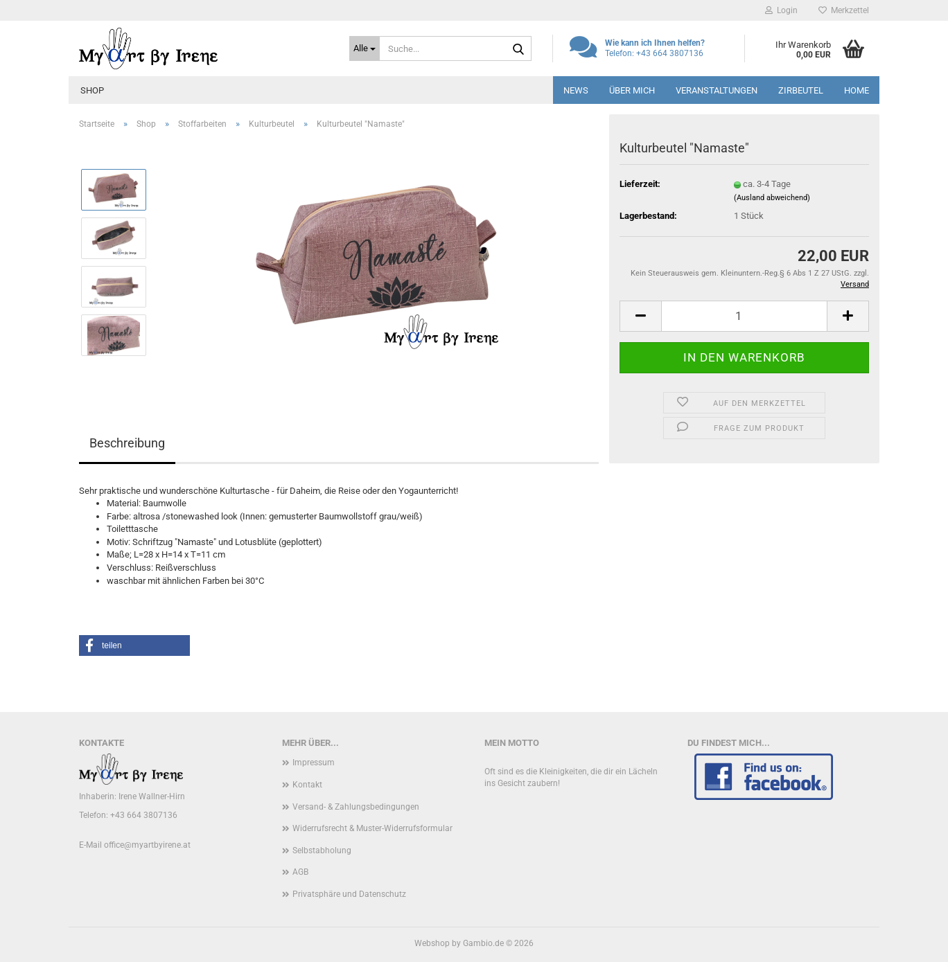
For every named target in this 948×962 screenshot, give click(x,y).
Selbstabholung (321, 850)
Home (856, 90)
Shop (92, 90)
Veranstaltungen (716, 90)
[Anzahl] (744, 316)
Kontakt (307, 785)
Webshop (432, 943)
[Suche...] (364, 48)
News (575, 90)
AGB (300, 872)
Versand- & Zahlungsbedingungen (355, 807)
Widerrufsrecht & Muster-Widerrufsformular (372, 828)
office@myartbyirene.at (147, 845)
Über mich (632, 90)
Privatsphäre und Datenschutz (349, 894)
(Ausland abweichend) (772, 197)
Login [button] (781, 10)
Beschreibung (127, 443)
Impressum (313, 762)
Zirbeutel (800, 90)
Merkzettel (843, 10)
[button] (640, 316)
